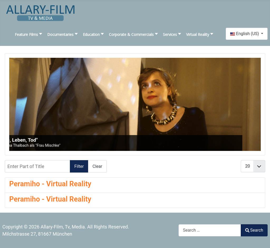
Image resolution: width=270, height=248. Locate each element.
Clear (97, 166)
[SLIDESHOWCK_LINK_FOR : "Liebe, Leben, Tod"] (135, 104)
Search (254, 230)
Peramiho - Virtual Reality (50, 184)
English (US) (245, 33)
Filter (79, 166)
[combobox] (210, 230)
